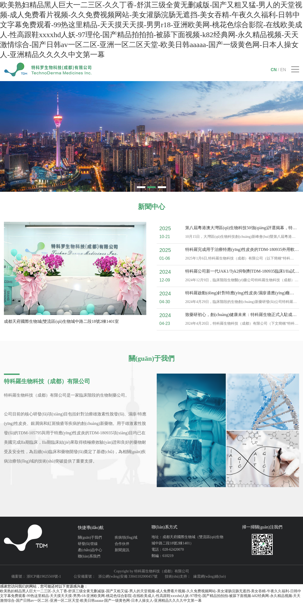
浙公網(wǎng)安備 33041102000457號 (127, 576)
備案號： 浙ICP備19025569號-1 (36, 576)
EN (283, 69)
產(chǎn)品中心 (90, 550)
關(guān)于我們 (90, 537)
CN (274, 69)
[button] (141, 187)
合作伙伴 (122, 544)
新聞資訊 (122, 550)
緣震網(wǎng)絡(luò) (209, 576)
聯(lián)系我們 (89, 556)
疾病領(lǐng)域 (126, 537)
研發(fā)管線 (88, 544)
